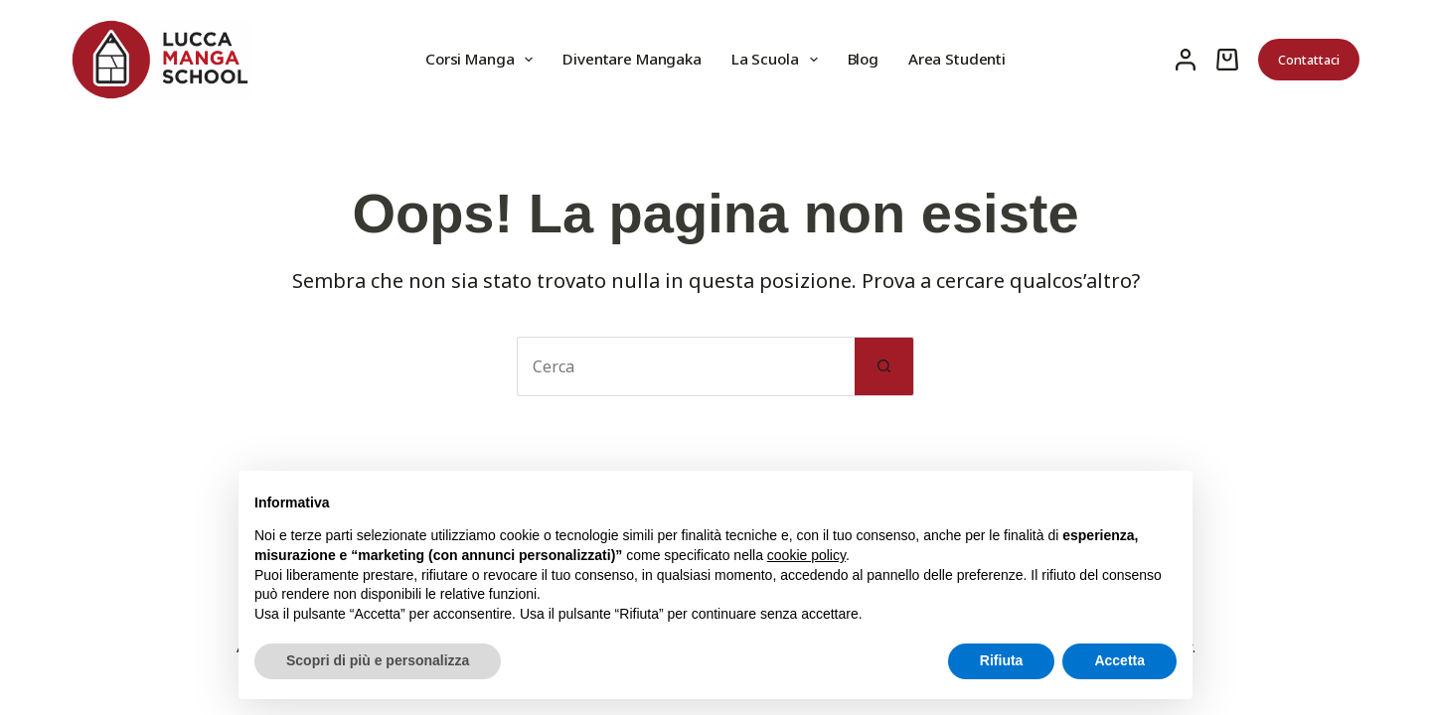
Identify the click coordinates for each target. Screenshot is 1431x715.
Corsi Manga (483, 60)
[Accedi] (1185, 60)
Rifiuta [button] (1002, 660)
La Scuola (778, 60)
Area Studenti (957, 59)
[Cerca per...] (686, 366)
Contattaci (1309, 60)
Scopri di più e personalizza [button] (377, 660)
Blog (863, 59)
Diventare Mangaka (631, 59)
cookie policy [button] (806, 555)
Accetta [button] (1119, 660)
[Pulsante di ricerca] (884, 366)
